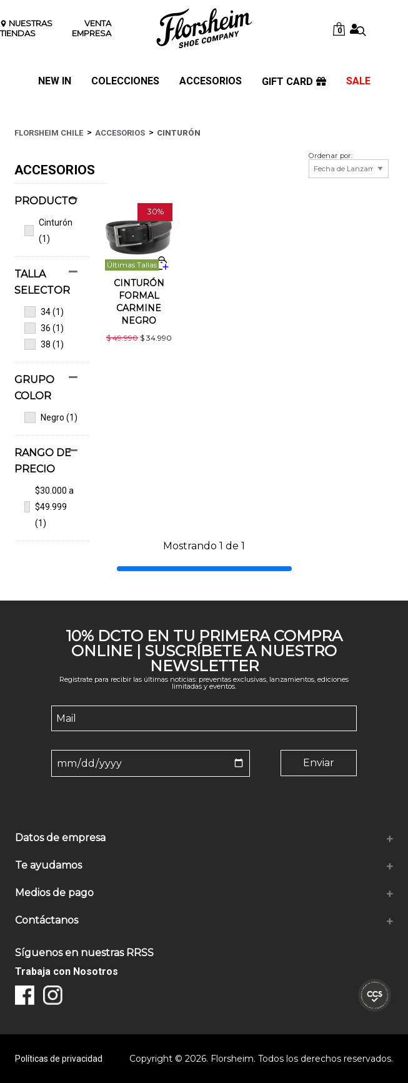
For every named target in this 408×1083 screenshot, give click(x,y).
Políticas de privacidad (58, 1059)
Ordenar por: (330, 155)
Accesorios (120, 132)
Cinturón (179, 132)
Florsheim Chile (48, 132)
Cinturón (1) (48, 230)
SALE (358, 81)
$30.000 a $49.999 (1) (49, 507)
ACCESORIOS (210, 81)
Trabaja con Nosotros (66, 971)
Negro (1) (50, 417)
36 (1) (44, 328)
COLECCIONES (125, 81)
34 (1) (44, 311)
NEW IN (54, 81)
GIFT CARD (294, 81)
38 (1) (44, 344)
